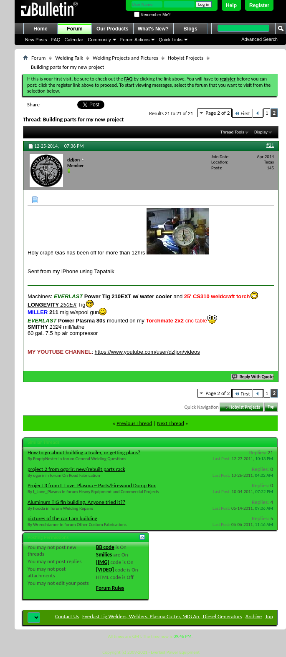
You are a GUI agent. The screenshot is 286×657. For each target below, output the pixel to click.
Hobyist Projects (185, 58)
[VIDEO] (105, 569)
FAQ (56, 39)
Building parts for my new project (83, 119)
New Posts (36, 39)
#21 (270, 145)
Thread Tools (232, 132)
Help (231, 5)
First (242, 113)
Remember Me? (152, 15)
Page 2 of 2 (217, 113)
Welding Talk (69, 58)
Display (261, 132)
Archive (254, 616)
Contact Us (67, 616)
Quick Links (170, 39)
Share (33, 104)
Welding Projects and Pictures (125, 58)
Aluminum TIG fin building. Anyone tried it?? (76, 502)
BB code (105, 547)
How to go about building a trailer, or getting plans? (84, 452)
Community (99, 39)
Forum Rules (110, 588)
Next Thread (170, 423)
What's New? (153, 29)
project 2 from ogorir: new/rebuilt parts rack (76, 469)
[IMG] (102, 562)
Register (259, 5)
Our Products (112, 29)
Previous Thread (134, 423)
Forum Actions (134, 39)
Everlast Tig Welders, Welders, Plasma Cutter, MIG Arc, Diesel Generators (162, 616)
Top (271, 407)
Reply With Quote (253, 377)
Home (40, 29)
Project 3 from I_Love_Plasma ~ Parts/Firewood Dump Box (92, 485)
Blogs (190, 29)
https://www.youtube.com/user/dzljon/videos (147, 352)
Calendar (74, 39)
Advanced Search (259, 39)
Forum (74, 29)
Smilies (104, 554)
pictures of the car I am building (62, 518)
